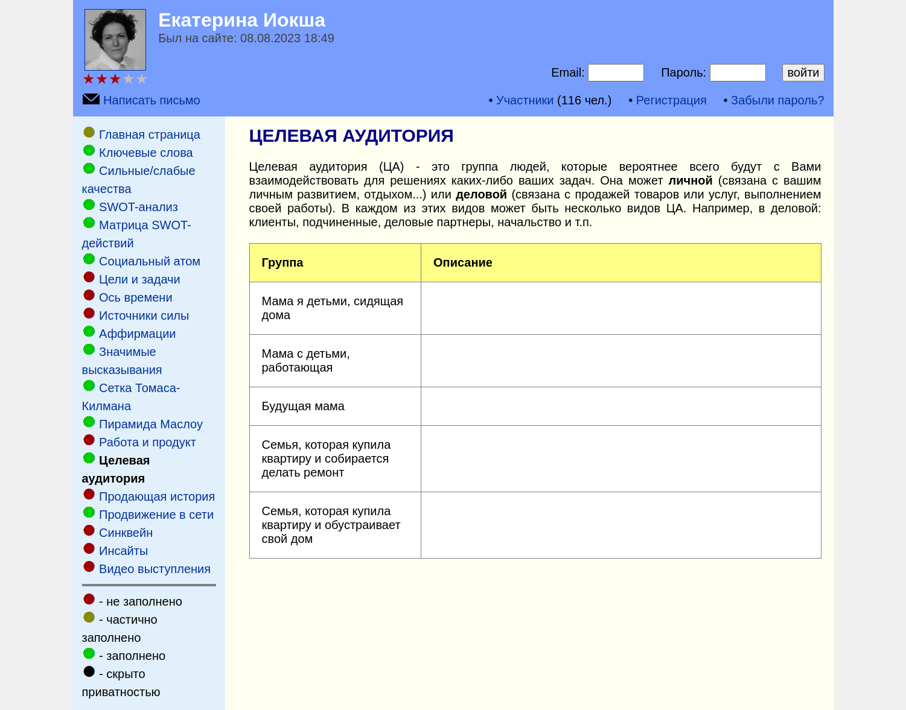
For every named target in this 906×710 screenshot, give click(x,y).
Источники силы (144, 315)
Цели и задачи (139, 279)
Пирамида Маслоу (151, 424)
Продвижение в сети (156, 514)
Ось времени (136, 297)
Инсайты (123, 550)
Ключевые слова (146, 152)
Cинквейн (126, 532)
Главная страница (149, 134)
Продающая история (157, 496)
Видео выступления (155, 568)
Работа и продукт (147, 442)
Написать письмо (151, 100)
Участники (525, 100)
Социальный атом (149, 261)
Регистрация (671, 100)
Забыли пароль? (777, 100)
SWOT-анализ (138, 207)
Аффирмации (137, 333)
